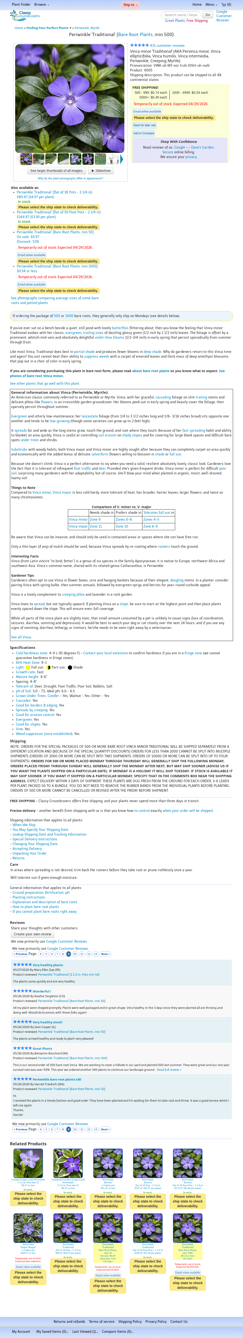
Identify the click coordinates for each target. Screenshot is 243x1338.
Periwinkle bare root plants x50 (57, 1079)
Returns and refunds (69, 1322)
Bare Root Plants (135, 34)
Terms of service (102, 1322)
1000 (69, 316)
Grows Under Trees (31, 696)
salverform (99, 454)
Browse (41, 5)
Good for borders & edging (36, 705)
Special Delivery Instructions (35, 839)
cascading (163, 397)
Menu (212, 5)
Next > (105, 954)
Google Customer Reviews (66, 942)
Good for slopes (28, 724)
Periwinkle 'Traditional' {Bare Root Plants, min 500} (72, 1058)
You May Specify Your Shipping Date (40, 830)
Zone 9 (95, 520)
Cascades (23, 701)
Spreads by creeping (31, 710)
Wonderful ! (42, 991)
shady (126, 435)
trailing (88, 333)
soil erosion (107, 435)
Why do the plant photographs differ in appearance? (70, 178)
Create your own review (32, 934)
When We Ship (24, 825)
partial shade (84, 352)
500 (57, 316)
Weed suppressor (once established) (44, 734)
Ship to (130, 5)
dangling (176, 580)
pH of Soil (23, 691)
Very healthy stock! (47, 1022)
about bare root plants (150, 371)
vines (99, 333)
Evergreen (19, 416)
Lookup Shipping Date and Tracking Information (49, 835)
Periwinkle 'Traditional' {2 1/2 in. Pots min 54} (68, 974)
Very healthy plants (48, 965)
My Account (21, 1332)
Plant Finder (21, 5)
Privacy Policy (156, 1322)
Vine (19, 729)
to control (142, 811)
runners (164, 547)
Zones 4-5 (151, 520)
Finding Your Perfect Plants (48, 28)
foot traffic (82, 469)
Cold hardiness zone (31, 653)
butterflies (120, 328)
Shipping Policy (130, 1322)
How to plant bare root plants (36, 907)
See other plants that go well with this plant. (45, 384)
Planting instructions (29, 897)
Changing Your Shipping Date (35, 844)
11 (81, 954)
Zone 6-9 (150, 526)
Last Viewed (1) (85, 1332)
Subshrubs (19, 450)
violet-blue (103, 338)
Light (20, 667)
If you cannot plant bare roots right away (45, 912)
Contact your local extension (105, 653)
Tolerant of (24, 686)
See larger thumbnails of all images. (56, 171)
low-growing (60, 421)
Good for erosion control (35, 715)
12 (88, 954)
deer (102, 469)
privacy (191, 157)
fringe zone (193, 653)
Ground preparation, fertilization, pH (41, 893)
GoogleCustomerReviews (224, 16)
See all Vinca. (21, 637)
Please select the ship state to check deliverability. (174, 118)
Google (179, 147)
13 (95, 954)
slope (124, 604)
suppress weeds (96, 357)
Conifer (53, 696)
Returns (19, 858)
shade (159, 454)
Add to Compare (143, 133)
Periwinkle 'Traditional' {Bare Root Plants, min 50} (71, 1001)
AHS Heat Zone (27, 663)
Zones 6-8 (124, 520)
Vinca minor (42, 493)
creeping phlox (73, 595)
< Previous (20, 954)
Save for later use (144, 125)
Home (197, 5)
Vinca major (62, 493)
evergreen (73, 333)
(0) (226, 5)
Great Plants (42, 1049)
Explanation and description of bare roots (45, 902)
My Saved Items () (52, 1332)
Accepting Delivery (27, 849)
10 (74, 954)
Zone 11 (96, 526)
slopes (137, 435)
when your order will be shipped (188, 811)
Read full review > (169, 1069)
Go (208, 15)
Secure (168, 152)
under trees (30, 440)
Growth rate (25, 672)
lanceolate (90, 416)
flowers (47, 402)
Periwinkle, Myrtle (87, 28)
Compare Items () (118, 1332)
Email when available (147, 111)
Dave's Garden (202, 147)
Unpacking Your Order (30, 853)
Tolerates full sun (156, 513)
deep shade (152, 352)
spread (39, 604)
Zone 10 (122, 526)
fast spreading (193, 431)
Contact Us (179, 1322)
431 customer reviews (157, 46)
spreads (20, 431)
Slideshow (101, 171)
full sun (175, 454)
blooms (118, 338)
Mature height (27, 677)
